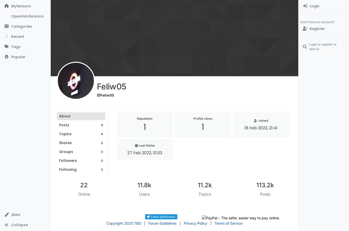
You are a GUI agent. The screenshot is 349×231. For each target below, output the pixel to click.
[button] (25, 215)
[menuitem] (324, 6)
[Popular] (25, 57)
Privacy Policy (195, 223)
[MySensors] (25, 6)
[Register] (324, 29)
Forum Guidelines (162, 223)
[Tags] (25, 47)
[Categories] (25, 26)
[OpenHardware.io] (25, 16)
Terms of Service (228, 223)
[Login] (324, 6)
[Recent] (25, 37)
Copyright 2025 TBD (124, 223)
